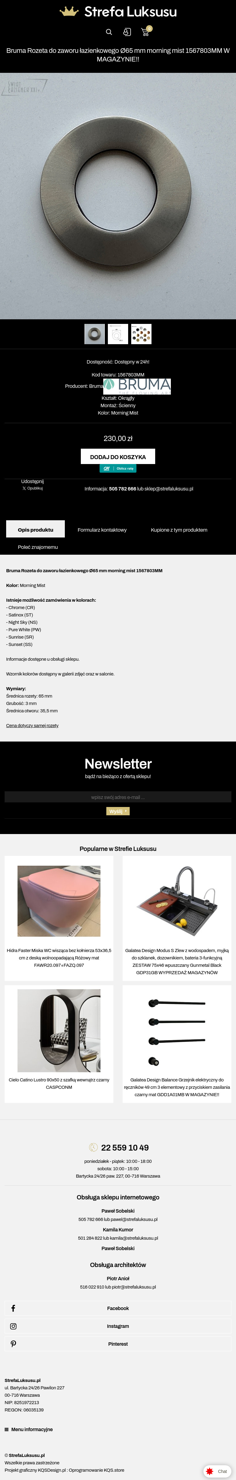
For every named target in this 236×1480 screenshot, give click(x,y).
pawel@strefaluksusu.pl (134, 1219)
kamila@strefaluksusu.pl (134, 1238)
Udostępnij (32, 481)
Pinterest (68, 1344)
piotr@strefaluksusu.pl (134, 1287)
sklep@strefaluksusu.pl (168, 488)
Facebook (68, 1308)
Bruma (96, 386)
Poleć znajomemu (38, 547)
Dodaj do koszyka (118, 457)
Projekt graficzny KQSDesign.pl (35, 1470)
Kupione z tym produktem (179, 530)
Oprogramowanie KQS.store (96, 1470)
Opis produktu (35, 530)
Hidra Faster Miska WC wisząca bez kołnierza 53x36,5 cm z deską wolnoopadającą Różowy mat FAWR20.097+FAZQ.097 (59, 958)
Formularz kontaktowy (101, 530)
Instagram (68, 1326)
